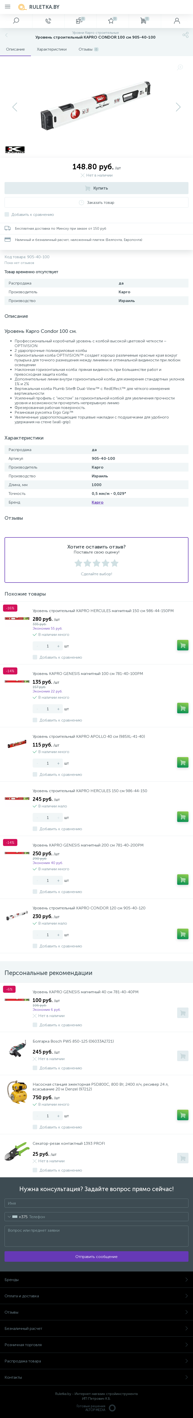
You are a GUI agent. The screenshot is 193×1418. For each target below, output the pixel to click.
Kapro (98, 502)
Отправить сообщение (96, 1256)
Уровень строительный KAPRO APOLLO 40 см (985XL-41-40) (89, 736)
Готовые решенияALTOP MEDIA (96, 1408)
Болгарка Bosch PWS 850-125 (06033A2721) (73, 1041)
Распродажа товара (96, 1361)
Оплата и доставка (96, 1296)
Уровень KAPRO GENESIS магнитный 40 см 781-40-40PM (85, 991)
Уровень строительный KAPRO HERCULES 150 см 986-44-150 (90, 790)
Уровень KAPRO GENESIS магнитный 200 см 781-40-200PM (88, 845)
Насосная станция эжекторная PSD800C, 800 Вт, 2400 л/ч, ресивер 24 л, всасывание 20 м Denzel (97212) (101, 1086)
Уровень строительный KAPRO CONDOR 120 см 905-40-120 (89, 908)
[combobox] (16, 1216)
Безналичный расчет (96, 1328)
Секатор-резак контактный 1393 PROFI (69, 1143)
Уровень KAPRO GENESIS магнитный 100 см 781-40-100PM (88, 673)
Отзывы (96, 1312)
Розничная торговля (96, 1344)
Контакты (96, 1377)
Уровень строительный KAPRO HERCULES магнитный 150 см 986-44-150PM (103, 610)
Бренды (96, 1279)
